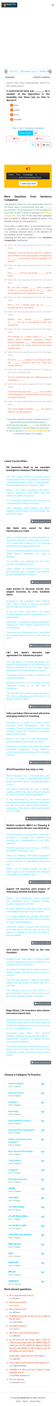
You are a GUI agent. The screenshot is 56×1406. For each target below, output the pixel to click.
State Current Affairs (41, 943)
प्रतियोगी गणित (44, 71)
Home (18, 1401)
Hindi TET (13, 71)
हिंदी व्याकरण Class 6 (29, 71)
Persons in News (42, 1004)
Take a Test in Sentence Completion (28, 128)
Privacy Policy (35, 1401)
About (25, 1401)
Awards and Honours (41, 521)
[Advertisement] (28, 29)
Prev (16, 138)
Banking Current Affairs (40, 646)
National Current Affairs (40, 706)
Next (39, 138)
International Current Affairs (38, 818)
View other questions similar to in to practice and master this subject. (28, 426)
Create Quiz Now (28, 183)
